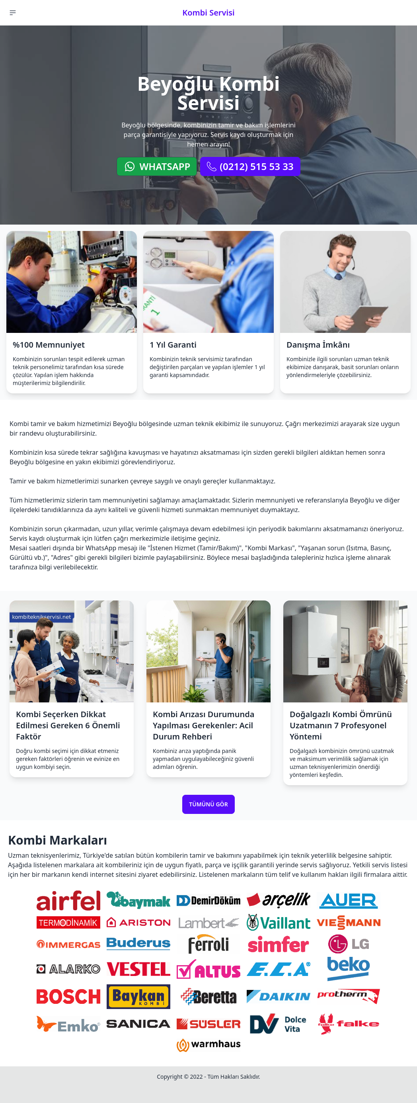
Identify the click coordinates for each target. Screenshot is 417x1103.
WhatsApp (156, 166)
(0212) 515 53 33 (250, 166)
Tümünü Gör (208, 804)
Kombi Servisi (208, 12)
